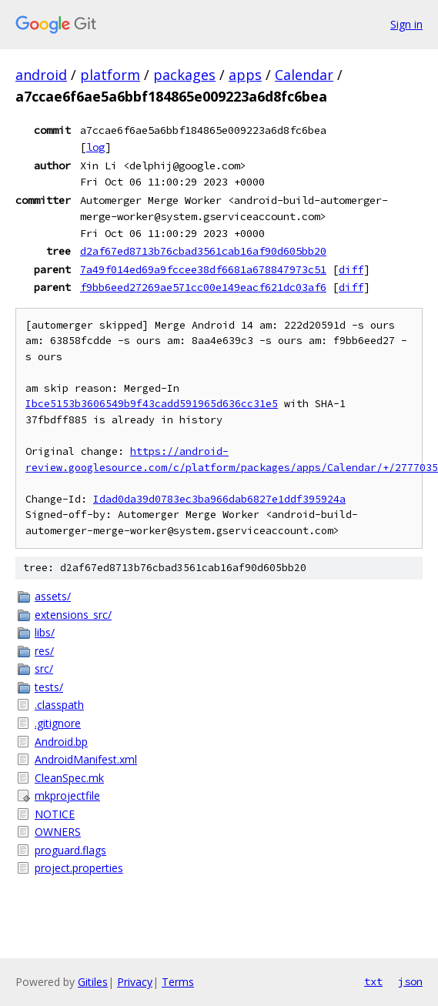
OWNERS (58, 831)
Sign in (406, 24)
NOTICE (55, 814)
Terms (178, 981)
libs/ (45, 632)
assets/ (53, 596)
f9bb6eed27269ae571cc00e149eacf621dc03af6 (203, 287)
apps (245, 74)
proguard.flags (70, 850)
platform (110, 74)
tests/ (49, 687)
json (410, 981)
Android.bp (61, 741)
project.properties (79, 868)
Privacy (134, 981)
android (41, 74)
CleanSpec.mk (69, 777)
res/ (44, 650)
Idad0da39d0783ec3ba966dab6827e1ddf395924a (219, 499)
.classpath (59, 704)
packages (184, 74)
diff (351, 269)
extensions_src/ (73, 614)
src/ (44, 668)
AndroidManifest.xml (86, 759)
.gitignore (58, 723)
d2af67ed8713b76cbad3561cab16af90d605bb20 (203, 251)
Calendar (304, 74)
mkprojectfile (67, 795)
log (95, 147)
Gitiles (93, 981)
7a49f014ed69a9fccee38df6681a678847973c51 (203, 269)
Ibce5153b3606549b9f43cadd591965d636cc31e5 (151, 403)
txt (373, 981)
